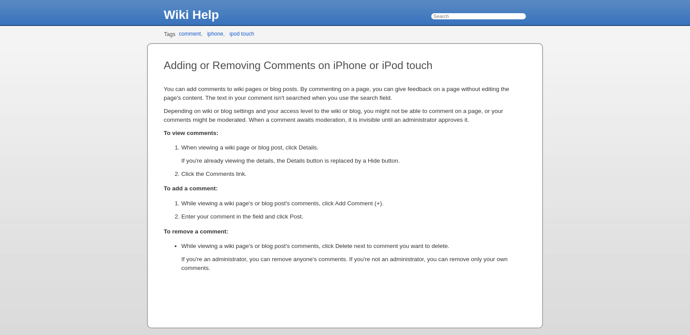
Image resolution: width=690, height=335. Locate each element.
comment (190, 34)
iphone (215, 34)
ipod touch (241, 34)
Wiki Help (191, 15)
